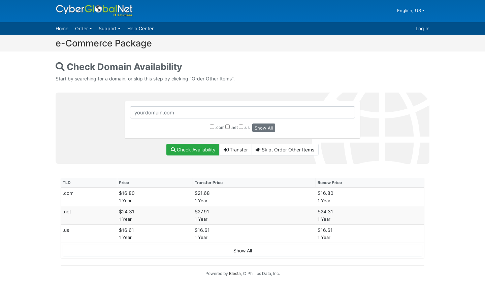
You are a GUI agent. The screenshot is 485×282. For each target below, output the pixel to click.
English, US (409, 10)
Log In (422, 28)
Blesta (235, 273)
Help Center (140, 28)
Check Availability (193, 149)
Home (62, 28)
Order (82, 28)
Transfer (236, 149)
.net (231, 127)
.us (244, 127)
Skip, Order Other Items (285, 149)
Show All (264, 128)
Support (108, 28)
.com (217, 127)
